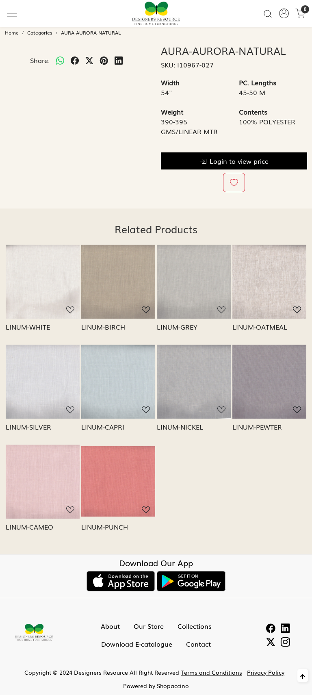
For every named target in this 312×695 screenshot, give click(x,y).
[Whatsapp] (60, 60)
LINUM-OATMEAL (259, 327)
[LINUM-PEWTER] (269, 382)
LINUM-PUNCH (104, 527)
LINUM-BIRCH (103, 327)
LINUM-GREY (177, 327)
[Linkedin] (285, 629)
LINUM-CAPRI (102, 427)
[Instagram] (285, 642)
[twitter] (89, 60)
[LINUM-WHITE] (43, 282)
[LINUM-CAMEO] (43, 482)
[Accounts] (284, 13)
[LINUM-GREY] (194, 282)
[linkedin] (118, 60)
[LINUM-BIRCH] (118, 282)
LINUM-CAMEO (29, 527)
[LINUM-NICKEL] (194, 382)
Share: (40, 60)
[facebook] (74, 60)
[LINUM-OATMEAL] (269, 282)
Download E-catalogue (136, 644)
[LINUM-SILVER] (43, 382)
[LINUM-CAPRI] (118, 382)
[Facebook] (270, 629)
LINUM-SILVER (28, 427)
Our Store (149, 626)
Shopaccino (173, 686)
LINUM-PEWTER (257, 427)
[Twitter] (270, 642)
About (110, 626)
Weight (172, 112)
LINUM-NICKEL (180, 427)
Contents (253, 112)
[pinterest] (104, 60)
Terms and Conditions (211, 672)
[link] (268, 13)
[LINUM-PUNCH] (118, 482)
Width (170, 82)
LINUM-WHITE (28, 327)
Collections (195, 626)
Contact (198, 644)
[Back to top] (302, 675)
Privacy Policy (265, 672)
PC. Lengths (257, 82)
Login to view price (234, 161)
